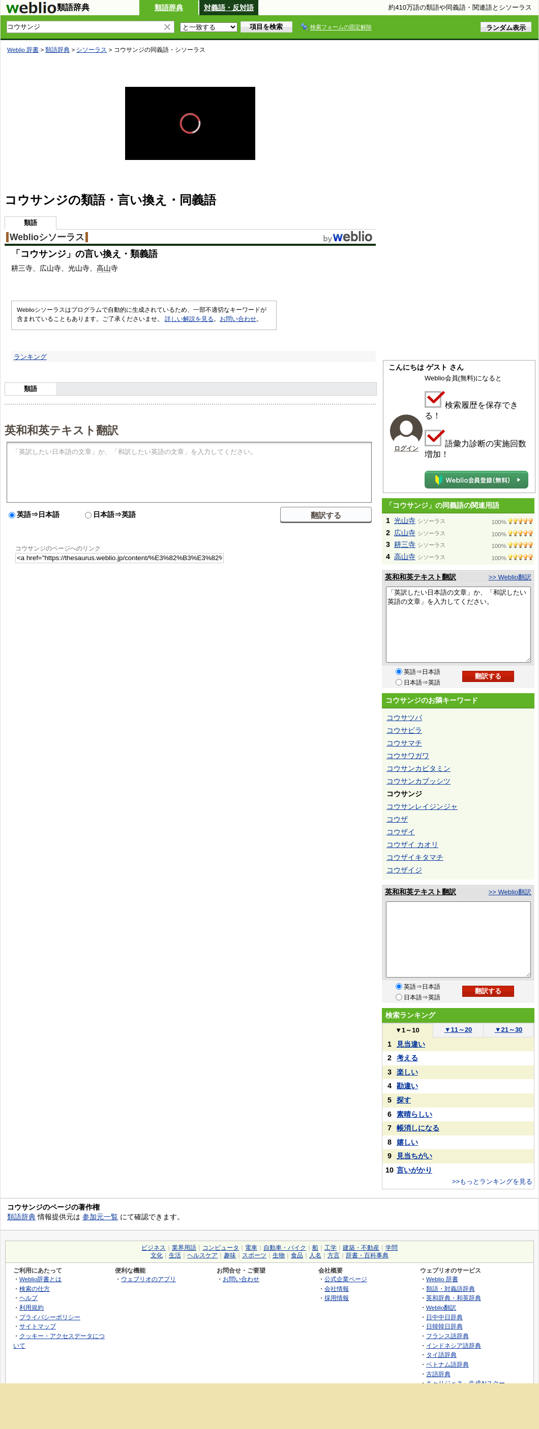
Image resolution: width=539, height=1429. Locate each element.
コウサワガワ (407, 756)
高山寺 (404, 557)
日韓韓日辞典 (444, 1326)
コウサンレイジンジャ (422, 806)
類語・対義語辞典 (450, 1288)
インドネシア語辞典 (453, 1345)
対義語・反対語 (229, 8)
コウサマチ (404, 743)
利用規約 (31, 1307)
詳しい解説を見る (189, 319)
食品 (297, 1255)
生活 (175, 1255)
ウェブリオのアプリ (148, 1279)
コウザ (397, 819)
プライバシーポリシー (49, 1317)
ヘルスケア (202, 1255)
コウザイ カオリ (412, 844)
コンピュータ (220, 1248)
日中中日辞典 (444, 1317)
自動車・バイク (284, 1248)
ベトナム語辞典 (447, 1364)
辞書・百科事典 (367, 1255)
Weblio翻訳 (441, 1307)
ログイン (406, 448)
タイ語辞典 (441, 1354)
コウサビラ (404, 730)
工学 (330, 1248)
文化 (157, 1255)
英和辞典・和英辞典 (453, 1297)
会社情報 (336, 1288)
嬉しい (407, 1142)
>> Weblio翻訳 (510, 577)
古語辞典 (438, 1374)
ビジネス (153, 1248)
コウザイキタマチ (414, 857)
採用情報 (336, 1297)
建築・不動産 (361, 1248)
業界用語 (184, 1248)
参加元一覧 (100, 1217)
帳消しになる (418, 1128)
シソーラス (91, 50)
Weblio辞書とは (40, 1279)
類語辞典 (169, 8)
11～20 (458, 1029)
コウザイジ (404, 870)
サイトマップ (37, 1326)
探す (404, 1100)
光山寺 (404, 520)
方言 (333, 1255)
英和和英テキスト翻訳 (61, 429)
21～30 (509, 1029)
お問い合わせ (238, 319)
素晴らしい (414, 1114)
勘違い (407, 1086)
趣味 (230, 1255)
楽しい (407, 1072)
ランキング (30, 357)
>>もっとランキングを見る (492, 1181)
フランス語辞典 (447, 1336)
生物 (279, 1255)
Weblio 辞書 (23, 50)
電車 (251, 1248)
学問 (391, 1248)
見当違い (411, 1044)
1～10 (407, 1030)
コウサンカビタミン (418, 768)
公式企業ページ (345, 1279)
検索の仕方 (34, 1288)
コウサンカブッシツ (418, 781)
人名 (315, 1255)
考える (407, 1058)
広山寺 (404, 533)
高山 (104, 268)
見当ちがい (414, 1156)
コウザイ (400, 832)
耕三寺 (404, 544)
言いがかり (414, 1170)
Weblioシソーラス (47, 237)
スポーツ (254, 1255)
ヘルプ (28, 1297)
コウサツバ (404, 717)
